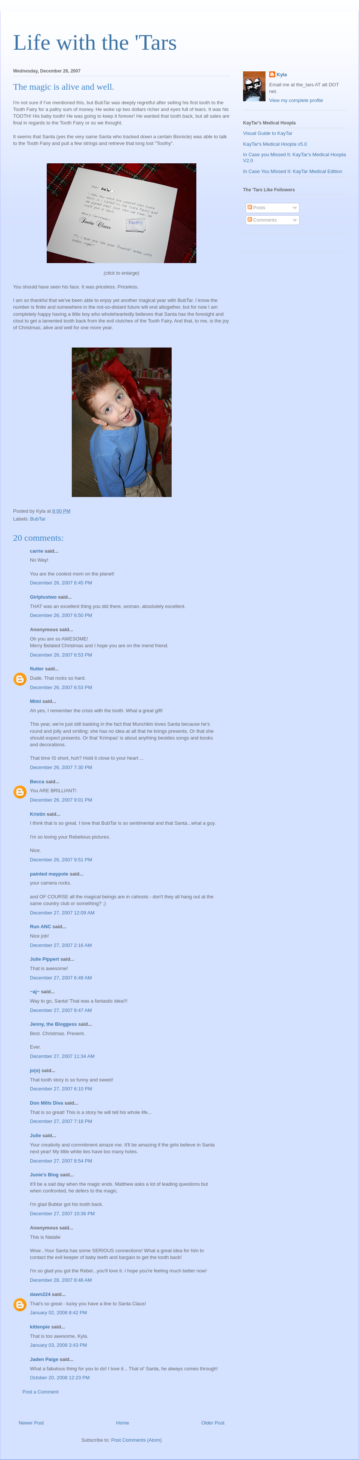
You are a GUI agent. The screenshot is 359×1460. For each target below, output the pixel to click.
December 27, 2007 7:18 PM (61, 1121)
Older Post (213, 1423)
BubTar (38, 519)
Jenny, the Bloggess (53, 1024)
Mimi (35, 701)
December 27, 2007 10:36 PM (62, 1213)
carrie (36, 551)
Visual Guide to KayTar (267, 133)
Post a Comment (40, 1392)
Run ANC (40, 926)
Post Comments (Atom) (136, 1440)
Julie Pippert (44, 959)
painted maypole (49, 874)
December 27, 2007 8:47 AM (61, 1010)
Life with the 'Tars (95, 42)
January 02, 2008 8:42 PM (58, 1312)
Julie (35, 1135)
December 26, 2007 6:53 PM (61, 655)
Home (122, 1423)
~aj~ (35, 991)
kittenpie (40, 1327)
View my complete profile (296, 100)
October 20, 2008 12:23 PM (60, 1377)
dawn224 (40, 1294)
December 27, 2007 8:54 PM (61, 1161)
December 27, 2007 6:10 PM (61, 1089)
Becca (37, 781)
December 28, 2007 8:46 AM (61, 1280)
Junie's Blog (44, 1174)
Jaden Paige (44, 1359)
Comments (262, 220)
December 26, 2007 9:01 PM (61, 800)
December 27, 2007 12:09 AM (62, 913)
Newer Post (31, 1423)
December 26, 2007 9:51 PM (61, 859)
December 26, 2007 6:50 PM (61, 615)
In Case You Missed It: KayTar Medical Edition (292, 171)
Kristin (37, 814)
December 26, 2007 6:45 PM (61, 583)
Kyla (282, 74)
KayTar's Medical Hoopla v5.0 (275, 144)
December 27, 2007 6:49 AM (61, 978)
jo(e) (35, 1070)
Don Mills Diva (46, 1103)
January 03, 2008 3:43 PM (58, 1345)
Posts (257, 207)
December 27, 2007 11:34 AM (62, 1056)
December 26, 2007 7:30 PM (61, 767)
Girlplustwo (43, 597)
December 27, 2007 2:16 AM (61, 945)
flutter (37, 669)
